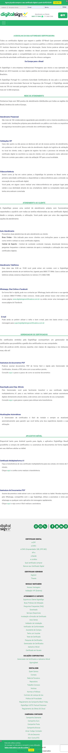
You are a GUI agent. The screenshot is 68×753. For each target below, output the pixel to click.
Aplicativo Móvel (33, 647)
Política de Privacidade (34, 698)
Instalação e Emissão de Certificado (33, 616)
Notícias (33, 688)
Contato (33, 675)
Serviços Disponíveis (34, 613)
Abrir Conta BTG (33, 738)
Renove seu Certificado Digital (33, 566)
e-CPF (34, 542)
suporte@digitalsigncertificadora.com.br (29, 323)
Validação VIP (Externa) (33, 591)
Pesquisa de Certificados (33, 640)
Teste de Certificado (34, 637)
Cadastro (3, 7)
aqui (10, 373)
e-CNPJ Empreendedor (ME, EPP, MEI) (33, 549)
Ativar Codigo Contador (33, 731)
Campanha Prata (34, 724)
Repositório (34, 682)
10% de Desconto (34, 734)
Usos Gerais (33, 620)
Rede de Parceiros (33, 678)
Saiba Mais (57, 2)
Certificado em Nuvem (33, 650)
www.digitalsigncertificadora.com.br (26, 299)
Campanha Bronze (33, 728)
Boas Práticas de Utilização (33, 603)
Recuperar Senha (13, 7)
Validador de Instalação (33, 623)
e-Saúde (33, 556)
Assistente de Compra (33, 630)
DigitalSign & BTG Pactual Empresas (33, 705)
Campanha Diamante (33, 717)
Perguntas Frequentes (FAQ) (34, 606)
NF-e (33, 552)
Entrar (64, 7)
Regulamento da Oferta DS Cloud (33, 709)
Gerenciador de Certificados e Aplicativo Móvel (33, 659)
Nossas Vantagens (33, 587)
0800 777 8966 (37, 16)
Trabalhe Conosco (33, 685)
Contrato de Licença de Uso (33, 695)
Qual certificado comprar (33, 563)
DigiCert (33, 575)
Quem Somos (33, 671)
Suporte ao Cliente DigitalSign (33, 599)
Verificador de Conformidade (34, 627)
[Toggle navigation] (3, 23)
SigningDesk (33, 662)
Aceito (31, 750)
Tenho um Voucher (33, 633)
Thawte (33, 578)
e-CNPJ (33, 546)
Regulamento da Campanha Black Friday (33, 702)
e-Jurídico (33, 559)
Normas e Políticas (33, 692)
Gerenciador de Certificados (33, 643)
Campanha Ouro (33, 721)
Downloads (33, 610)
